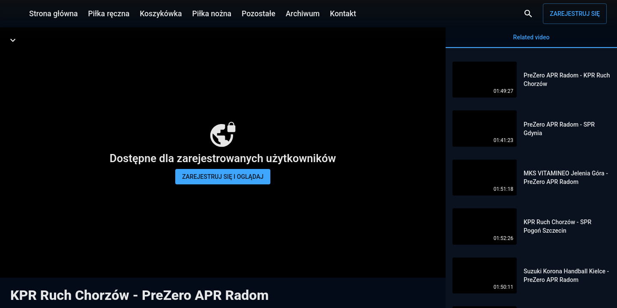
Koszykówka (161, 13)
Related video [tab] (531, 41)
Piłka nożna (211, 13)
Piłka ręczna (109, 13)
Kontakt (343, 13)
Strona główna (53, 13)
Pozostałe (259, 13)
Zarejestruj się (575, 13)
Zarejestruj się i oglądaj (223, 176)
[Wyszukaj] (528, 13)
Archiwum (303, 13)
